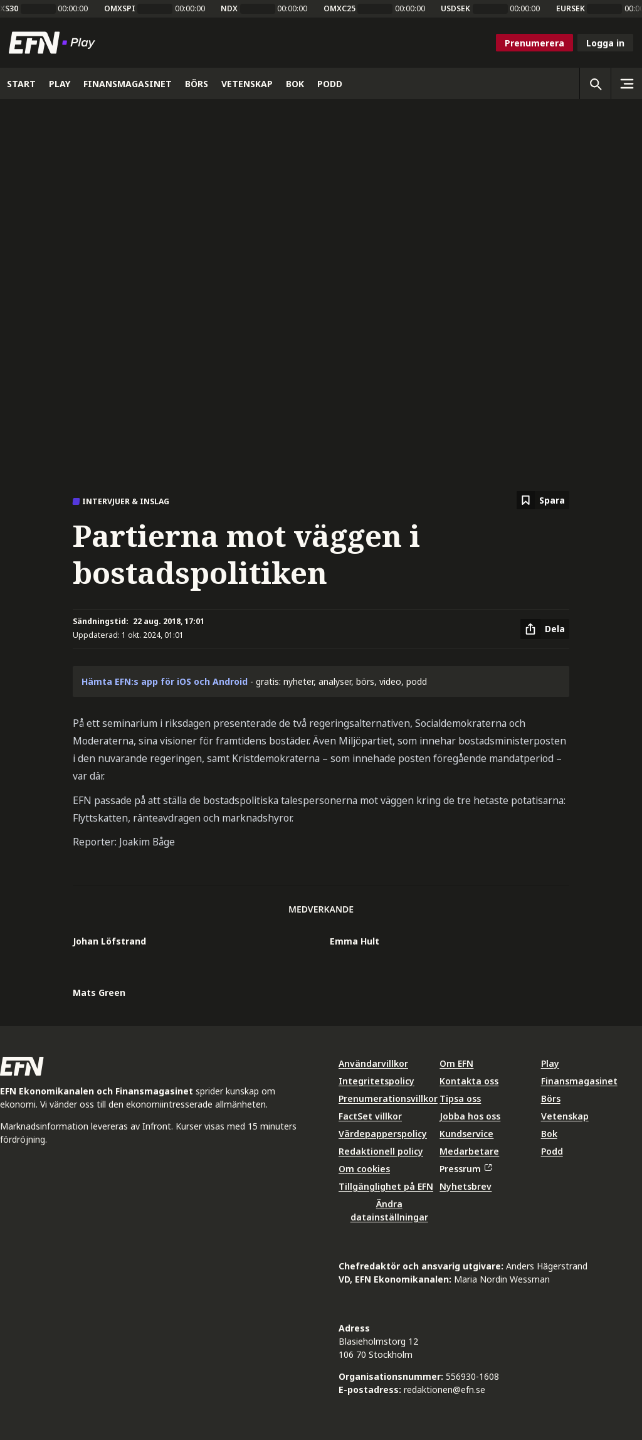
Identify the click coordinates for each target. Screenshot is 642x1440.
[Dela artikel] (544, 629)
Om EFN (456, 1063)
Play (550, 1063)
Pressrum (465, 1169)
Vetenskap (565, 1116)
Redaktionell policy (381, 1151)
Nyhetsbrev (465, 1186)
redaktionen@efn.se (444, 1389)
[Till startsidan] (54, 42)
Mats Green (99, 992)
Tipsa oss (460, 1098)
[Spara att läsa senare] (543, 500)
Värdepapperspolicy (383, 1134)
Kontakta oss (468, 1081)
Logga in (605, 43)
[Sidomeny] (626, 83)
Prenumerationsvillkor (388, 1098)
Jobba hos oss (469, 1116)
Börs (550, 1098)
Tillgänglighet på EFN (386, 1186)
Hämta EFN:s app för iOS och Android (165, 681)
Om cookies (364, 1169)
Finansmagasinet (579, 1081)
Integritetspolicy (376, 1081)
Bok (549, 1134)
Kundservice (466, 1134)
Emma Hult (354, 941)
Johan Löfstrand (109, 941)
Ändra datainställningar (389, 1210)
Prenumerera (534, 43)
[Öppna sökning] (595, 83)
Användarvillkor (373, 1063)
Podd (552, 1151)
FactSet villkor (370, 1116)
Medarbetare (469, 1151)
